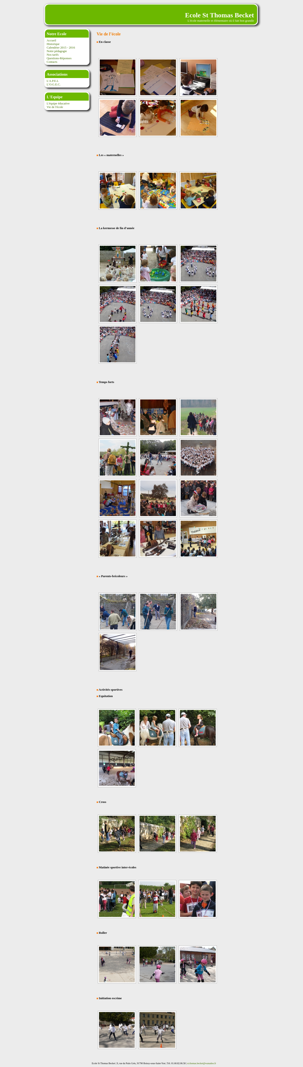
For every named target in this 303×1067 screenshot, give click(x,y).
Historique (53, 44)
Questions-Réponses (59, 58)
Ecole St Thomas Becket (219, 15)
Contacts (52, 62)
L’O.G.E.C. (54, 84)
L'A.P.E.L (53, 81)
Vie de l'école (55, 107)
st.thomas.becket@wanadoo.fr (201, 1063)
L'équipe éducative (58, 103)
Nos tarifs (53, 54)
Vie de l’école (109, 34)
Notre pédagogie (57, 51)
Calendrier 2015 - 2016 (61, 47)
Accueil (51, 40)
